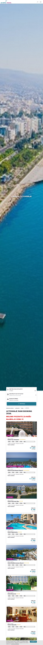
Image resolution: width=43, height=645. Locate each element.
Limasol (11, 390)
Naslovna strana (10, 408)
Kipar (22, 408)
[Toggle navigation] (40, 2)
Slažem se (33, 641)
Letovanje (17, 408)
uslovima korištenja (15, 643)
